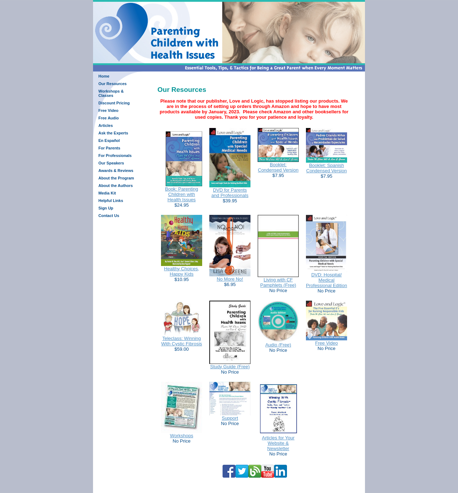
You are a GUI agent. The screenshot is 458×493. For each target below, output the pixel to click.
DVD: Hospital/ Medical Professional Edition (326, 280)
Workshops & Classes (111, 93)
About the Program (116, 178)
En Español (109, 140)
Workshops (181, 435)
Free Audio (108, 118)
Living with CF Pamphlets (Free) (278, 282)
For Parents (109, 148)
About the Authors (115, 185)
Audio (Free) (278, 344)
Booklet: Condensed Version (278, 167)
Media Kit (107, 193)
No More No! (230, 279)
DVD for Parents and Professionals (229, 192)
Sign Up (105, 208)
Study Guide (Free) (230, 366)
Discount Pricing (114, 103)
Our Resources (112, 84)
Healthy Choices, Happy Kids (181, 271)
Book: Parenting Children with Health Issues (181, 194)
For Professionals (115, 155)
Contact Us (108, 215)
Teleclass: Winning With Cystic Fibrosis (181, 341)
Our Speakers (111, 163)
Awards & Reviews (115, 170)
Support (230, 418)
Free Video (108, 110)
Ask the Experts (113, 133)
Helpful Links (110, 200)
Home (103, 76)
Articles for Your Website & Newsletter (278, 443)
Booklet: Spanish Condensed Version (326, 168)
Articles (105, 125)
